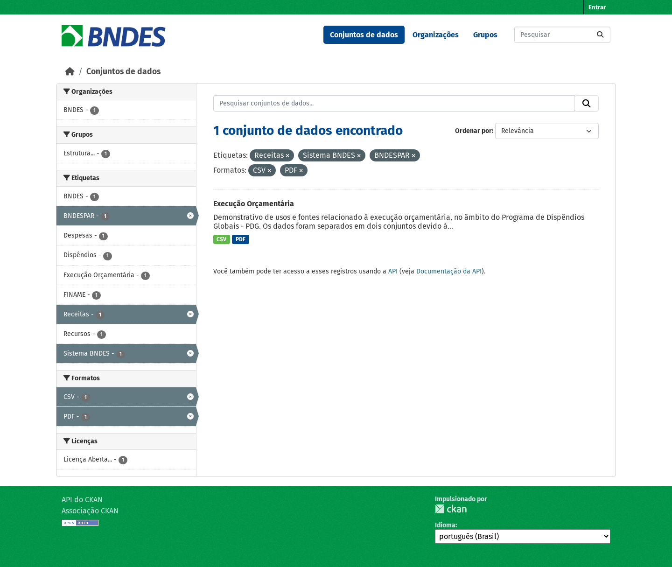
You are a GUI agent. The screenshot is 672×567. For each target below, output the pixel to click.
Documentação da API (449, 271)
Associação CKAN (90, 510)
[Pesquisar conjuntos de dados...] (562, 35)
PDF (240, 239)
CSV (221, 239)
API (393, 271)
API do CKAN (82, 499)
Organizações (436, 34)
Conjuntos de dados (364, 34)
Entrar (597, 7)
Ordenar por (473, 131)
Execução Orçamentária (253, 203)
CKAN (451, 509)
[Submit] (600, 35)
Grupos (485, 34)
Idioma (445, 525)
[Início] (70, 72)
